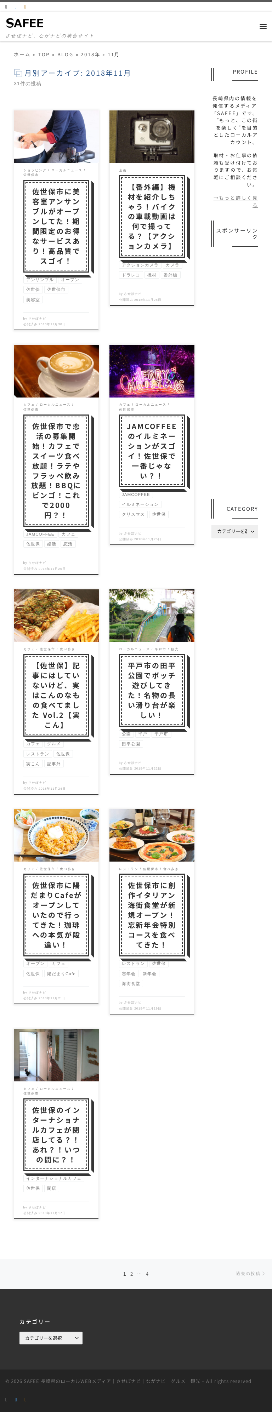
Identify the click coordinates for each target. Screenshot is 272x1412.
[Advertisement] (234, 374)
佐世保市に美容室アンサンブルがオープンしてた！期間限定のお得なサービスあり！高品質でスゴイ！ (56, 225)
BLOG (65, 54)
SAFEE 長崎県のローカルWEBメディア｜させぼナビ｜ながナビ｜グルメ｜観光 (112, 1381)
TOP (44, 54)
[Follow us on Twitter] (16, 7)
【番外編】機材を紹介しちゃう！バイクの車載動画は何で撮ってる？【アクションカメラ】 (152, 216)
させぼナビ (37, 318)
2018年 (90, 54)
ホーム (22, 54)
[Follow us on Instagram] (25, 7)
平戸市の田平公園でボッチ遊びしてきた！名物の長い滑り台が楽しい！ (152, 690)
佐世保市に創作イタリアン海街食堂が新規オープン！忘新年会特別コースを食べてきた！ (152, 915)
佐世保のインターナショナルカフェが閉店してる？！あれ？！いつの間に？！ (56, 1135)
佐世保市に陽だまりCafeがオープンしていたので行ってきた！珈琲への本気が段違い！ (56, 915)
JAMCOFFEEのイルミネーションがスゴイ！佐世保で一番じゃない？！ (152, 451)
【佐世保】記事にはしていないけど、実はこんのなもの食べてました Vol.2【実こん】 (56, 695)
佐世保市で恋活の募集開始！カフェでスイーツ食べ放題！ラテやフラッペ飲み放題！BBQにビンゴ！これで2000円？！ (56, 470)
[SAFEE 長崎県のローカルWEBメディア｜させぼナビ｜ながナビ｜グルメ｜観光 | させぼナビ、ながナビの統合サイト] (25, 22)
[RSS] (6, 7)
